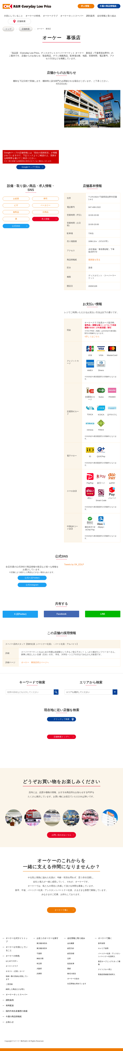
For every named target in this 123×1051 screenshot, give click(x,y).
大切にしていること (13, 16)
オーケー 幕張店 (42, 29)
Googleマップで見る (31, 167)
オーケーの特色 (33, 16)
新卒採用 (101, 941)
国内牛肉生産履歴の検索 (17, 1008)
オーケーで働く (61, 907)
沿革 (69, 956)
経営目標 (70, 951)
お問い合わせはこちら (61, 832)
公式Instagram (32, 584)
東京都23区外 (42, 946)
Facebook (62, 613)
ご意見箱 (9, 982)
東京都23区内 (42, 941)
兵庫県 (39, 971)
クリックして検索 (61, 717)
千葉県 (39, 951)
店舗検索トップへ (61, 734)
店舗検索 (21, 21)
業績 (69, 966)
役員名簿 (70, 961)
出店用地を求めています (76, 981)
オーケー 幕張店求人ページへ (35, 660)
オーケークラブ (50, 16)
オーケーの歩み (73, 976)
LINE (102, 613)
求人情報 (86, 6)
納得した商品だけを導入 (15, 987)
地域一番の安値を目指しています (17, 975)
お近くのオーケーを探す (47, 936)
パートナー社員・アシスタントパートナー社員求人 (109, 952)
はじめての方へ (12, 959)
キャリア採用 (103, 946)
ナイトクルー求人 (105, 967)
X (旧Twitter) (20, 613)
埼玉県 (39, 961)
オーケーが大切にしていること (17, 946)
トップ (8, 29)
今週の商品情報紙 (109, 6)
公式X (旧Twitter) (32, 577)
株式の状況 (71, 971)
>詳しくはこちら (92, 336)
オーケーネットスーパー (71, 16)
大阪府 (39, 966)
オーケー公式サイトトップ (17, 937)
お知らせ (10, 1019)
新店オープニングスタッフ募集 (109, 960)
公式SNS (16, 226)
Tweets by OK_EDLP (74, 564)
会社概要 (70, 941)
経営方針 (70, 946)
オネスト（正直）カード (15, 969)
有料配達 (10, 1003)
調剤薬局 (90, 16)
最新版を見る (94, 259)
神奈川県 (40, 956)
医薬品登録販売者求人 (106, 972)
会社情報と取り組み (106, 16)
